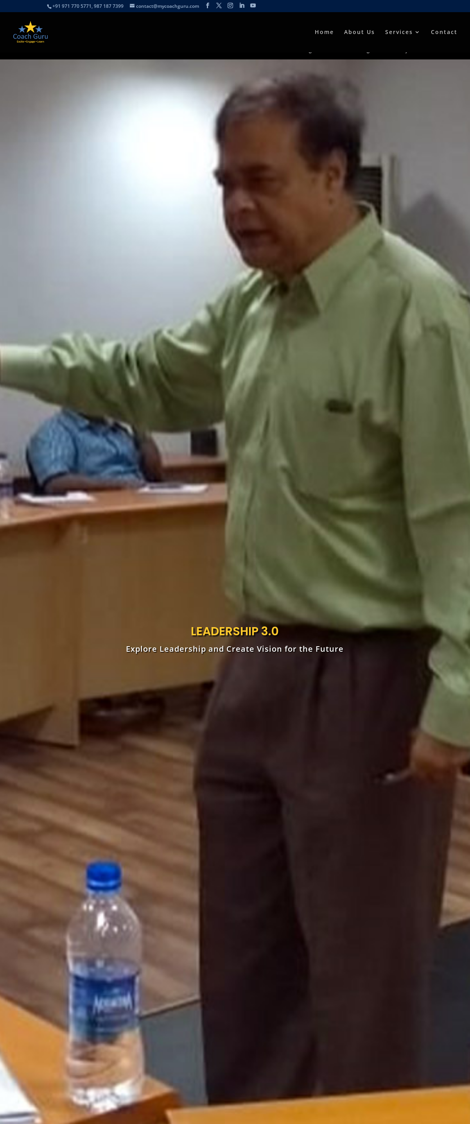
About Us (359, 32)
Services (399, 32)
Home (324, 32)
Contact (444, 32)
